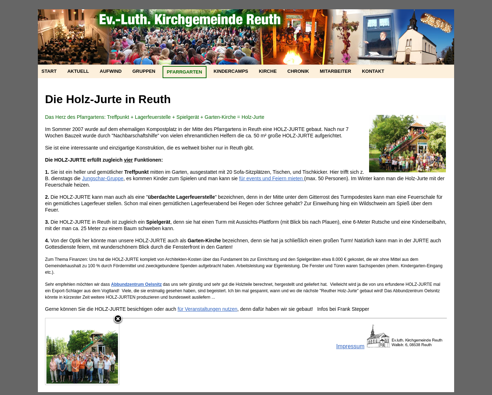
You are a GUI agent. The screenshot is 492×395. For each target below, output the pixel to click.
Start (48, 71)
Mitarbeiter (335, 71)
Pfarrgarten (184, 72)
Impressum (350, 346)
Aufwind (110, 71)
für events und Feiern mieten (271, 178)
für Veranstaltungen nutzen (207, 309)
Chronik (298, 71)
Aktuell (78, 71)
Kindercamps (231, 71)
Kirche (268, 71)
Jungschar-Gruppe (103, 178)
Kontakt (373, 71)
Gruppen (143, 71)
